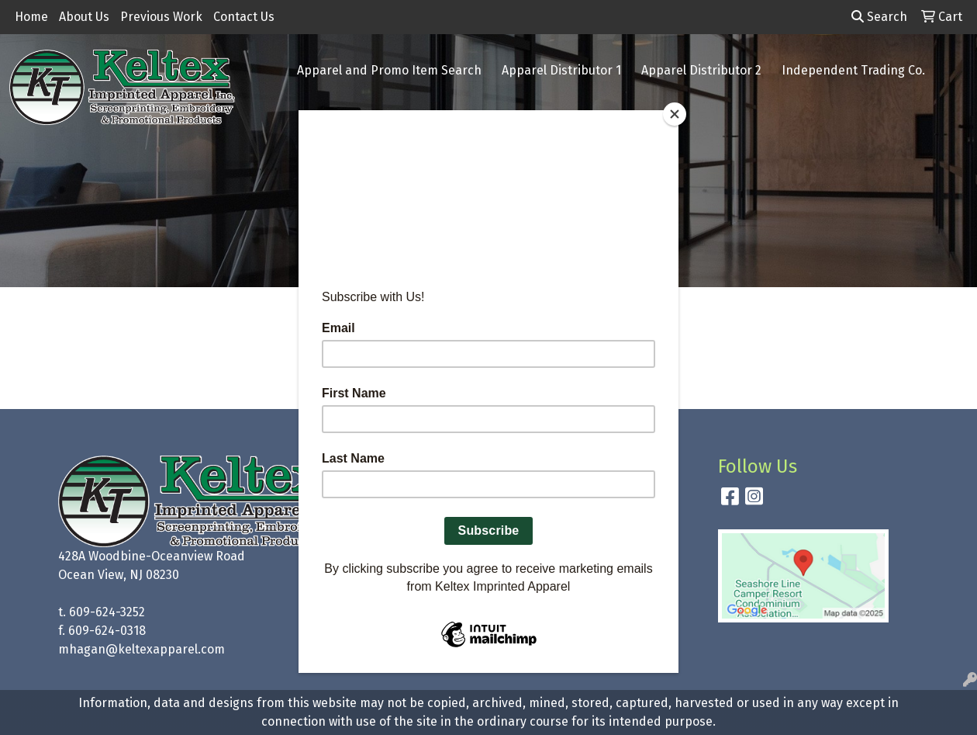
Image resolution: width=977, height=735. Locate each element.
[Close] (674, 114)
